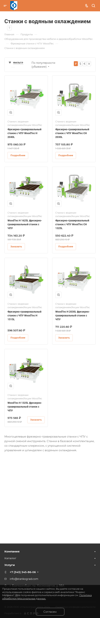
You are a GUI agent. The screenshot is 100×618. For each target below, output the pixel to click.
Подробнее (17, 155)
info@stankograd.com (24, 579)
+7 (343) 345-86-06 (23, 572)
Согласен (50, 611)
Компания (11, 551)
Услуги (9, 565)
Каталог (10, 558)
